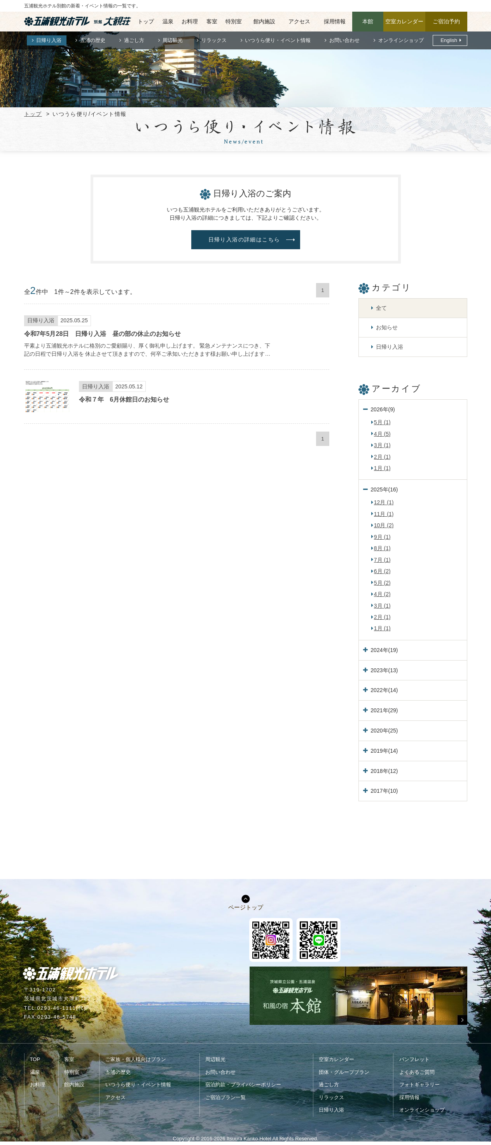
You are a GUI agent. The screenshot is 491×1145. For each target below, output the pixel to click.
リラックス (214, 40)
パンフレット (414, 1059)
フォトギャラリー (419, 1084)
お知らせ (387, 327)
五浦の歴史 (92, 40)
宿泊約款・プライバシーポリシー (243, 1084)
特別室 (233, 21)
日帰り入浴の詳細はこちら (244, 239)
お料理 (190, 21)
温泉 (168, 21)
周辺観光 (173, 40)
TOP (35, 1059)
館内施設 (264, 21)
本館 (367, 21)
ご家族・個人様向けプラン (135, 1059)
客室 (211, 21)
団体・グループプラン (344, 1072)
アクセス (299, 21)
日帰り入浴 (48, 40)
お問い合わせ (344, 40)
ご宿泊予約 (446, 21)
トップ (146, 21)
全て (381, 308)
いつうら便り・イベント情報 (278, 40)
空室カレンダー (404, 21)
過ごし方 (134, 40)
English (448, 40)
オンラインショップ (401, 40)
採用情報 (335, 21)
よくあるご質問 (417, 1072)
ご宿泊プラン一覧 (225, 1097)
